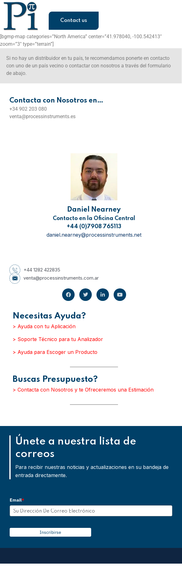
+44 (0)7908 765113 (94, 226)
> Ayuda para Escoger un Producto (54, 352)
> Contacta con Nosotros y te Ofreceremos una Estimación (83, 390)
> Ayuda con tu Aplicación (44, 326)
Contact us (73, 20)
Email (17, 500)
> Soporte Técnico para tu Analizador (57, 339)
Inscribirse (50, 532)
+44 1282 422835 (34, 270)
